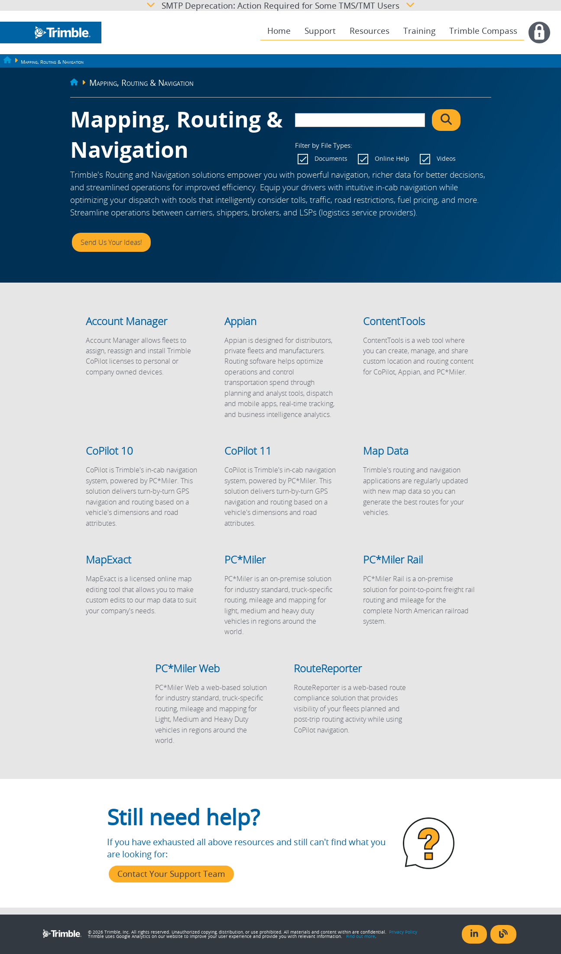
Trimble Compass (483, 30)
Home (279, 30)
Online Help (392, 158)
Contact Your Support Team (171, 873)
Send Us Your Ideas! (111, 242)
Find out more (360, 936)
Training (419, 30)
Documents (331, 158)
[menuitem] (279, 31)
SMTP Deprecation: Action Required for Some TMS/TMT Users (280, 5)
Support (320, 30)
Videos (446, 158)
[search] (360, 120)
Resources (369, 30)
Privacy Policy (403, 932)
